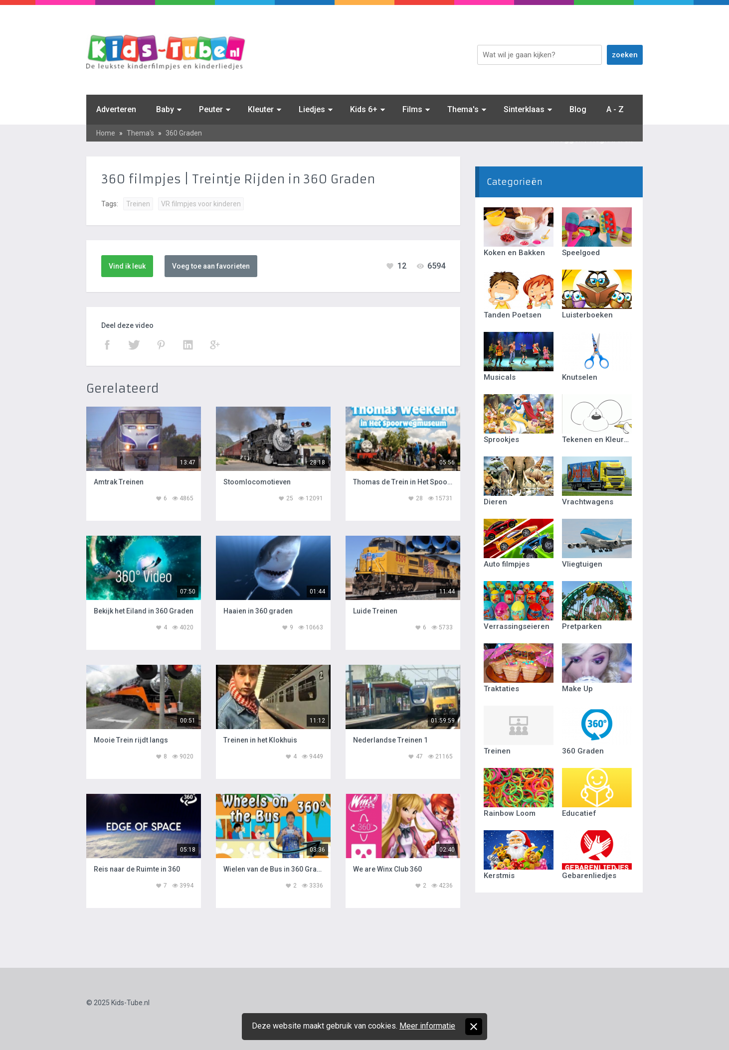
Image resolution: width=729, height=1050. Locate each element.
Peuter (211, 109)
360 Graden (184, 133)
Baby (165, 109)
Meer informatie (427, 1026)
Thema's (463, 109)
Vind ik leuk (127, 266)
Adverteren (116, 109)
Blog (577, 109)
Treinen (138, 204)
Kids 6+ (363, 109)
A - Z (615, 109)
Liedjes (312, 109)
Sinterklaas (524, 109)
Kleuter (261, 109)
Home (105, 133)
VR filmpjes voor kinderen (201, 204)
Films (412, 109)
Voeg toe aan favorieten (211, 266)
